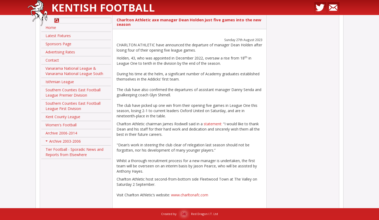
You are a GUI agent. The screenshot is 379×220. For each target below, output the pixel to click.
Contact (52, 60)
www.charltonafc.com (189, 194)
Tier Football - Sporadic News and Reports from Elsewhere (74, 152)
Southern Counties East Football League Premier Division (73, 92)
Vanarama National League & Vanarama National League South (74, 71)
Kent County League (63, 116)
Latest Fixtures (58, 35)
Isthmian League (60, 81)
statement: (213, 123)
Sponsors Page (58, 43)
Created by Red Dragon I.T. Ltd (189, 214)
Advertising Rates (60, 51)
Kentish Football (103, 7)
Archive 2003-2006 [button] (63, 142)
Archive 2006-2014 (61, 133)
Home (51, 27)
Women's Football (61, 124)
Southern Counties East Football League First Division (73, 106)
